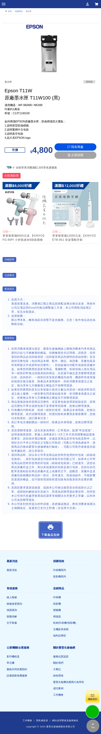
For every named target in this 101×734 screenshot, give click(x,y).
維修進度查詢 (14, 603)
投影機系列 (59, 576)
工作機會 (58, 694)
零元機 (10, 662)
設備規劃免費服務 (17, 675)
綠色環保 (58, 675)
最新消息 (12, 570)
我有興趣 (75, 147)
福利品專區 (59, 635)
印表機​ (57, 597)
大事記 (57, 669)
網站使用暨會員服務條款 (65, 720)
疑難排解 (12, 616)
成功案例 (58, 688)
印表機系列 (59, 570)
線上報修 (12, 597)
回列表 (89, 82)
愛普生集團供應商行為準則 (68, 682)
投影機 (57, 603)
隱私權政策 (42, 720)
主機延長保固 (61, 629)
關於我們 (58, 662)
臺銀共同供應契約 (17, 669)
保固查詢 (12, 610)
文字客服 (12, 622)
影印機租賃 (13, 656)
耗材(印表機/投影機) (64, 622)
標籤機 (57, 610)
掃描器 (57, 616)
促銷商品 (19, 11)
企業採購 (75, 155)
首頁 (10, 11)
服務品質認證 (61, 656)
